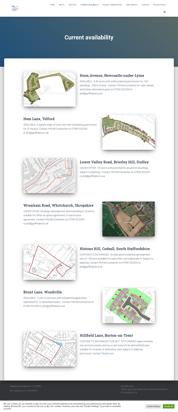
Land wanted (131, 5)
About (62, 5)
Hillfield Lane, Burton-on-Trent (106, 335)
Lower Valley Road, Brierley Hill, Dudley (114, 162)
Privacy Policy (159, 5)
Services (72, 5)
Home (52, 5)
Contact (145, 5)
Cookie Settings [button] (153, 406)
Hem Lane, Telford (39, 119)
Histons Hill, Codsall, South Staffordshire (115, 248)
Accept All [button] (169, 406)
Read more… (108, 353)
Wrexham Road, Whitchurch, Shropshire (58, 205)
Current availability (90, 5)
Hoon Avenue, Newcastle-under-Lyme (112, 75)
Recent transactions (112, 5)
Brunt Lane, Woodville (42, 292)
